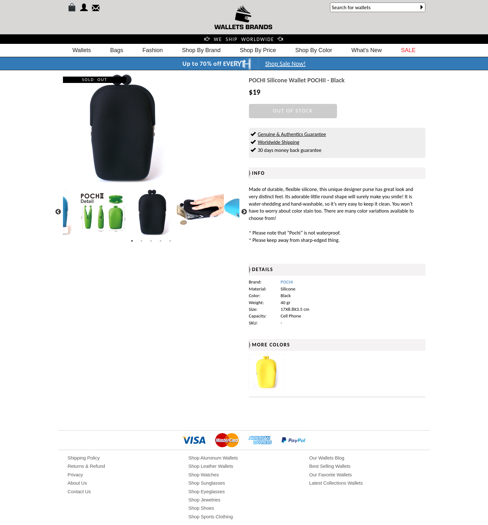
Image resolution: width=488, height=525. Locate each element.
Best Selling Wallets (330, 466)
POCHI (287, 282)
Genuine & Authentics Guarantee (292, 134)
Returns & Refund (86, 466)
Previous (58, 212)
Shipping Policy (84, 457)
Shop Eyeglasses (207, 491)
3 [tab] (151, 241)
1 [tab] (132, 241)
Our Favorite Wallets (330, 474)
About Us (77, 483)
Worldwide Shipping (278, 142)
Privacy (75, 474)
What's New (366, 50)
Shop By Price (258, 50)
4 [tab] (160, 241)
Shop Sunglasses (207, 483)
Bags (116, 50)
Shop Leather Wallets (211, 466)
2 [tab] (141, 241)
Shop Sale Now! (285, 63)
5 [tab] (170, 241)
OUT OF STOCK (293, 110)
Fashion (152, 50)
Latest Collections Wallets (336, 483)
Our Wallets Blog (326, 457)
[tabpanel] (151, 212)
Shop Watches (204, 474)
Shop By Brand (201, 50)
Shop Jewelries (204, 499)
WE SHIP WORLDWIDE (244, 39)
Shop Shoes (201, 508)
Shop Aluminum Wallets (213, 457)
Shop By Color (313, 50)
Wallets (81, 50)
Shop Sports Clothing (211, 516)
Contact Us (79, 491)
